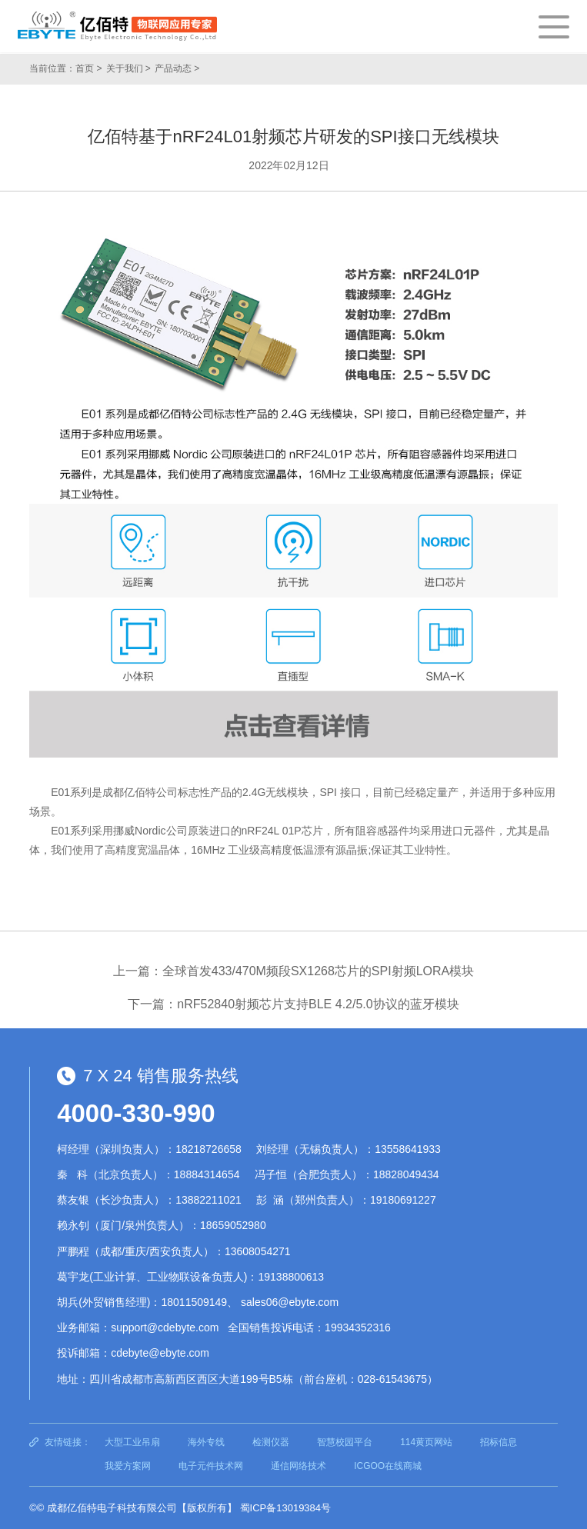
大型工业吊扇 (132, 1442)
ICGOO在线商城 (388, 1466)
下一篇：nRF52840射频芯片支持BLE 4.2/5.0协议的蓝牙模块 (293, 1004)
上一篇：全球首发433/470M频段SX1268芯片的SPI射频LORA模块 (293, 971)
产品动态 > (177, 68)
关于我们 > (128, 68)
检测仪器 (270, 1442)
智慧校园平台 (344, 1442)
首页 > (88, 68)
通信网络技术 (298, 1466)
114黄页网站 (426, 1442)
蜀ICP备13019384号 (286, 1508)
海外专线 (206, 1442)
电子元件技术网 (210, 1466)
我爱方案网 (128, 1466)
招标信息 (498, 1442)
